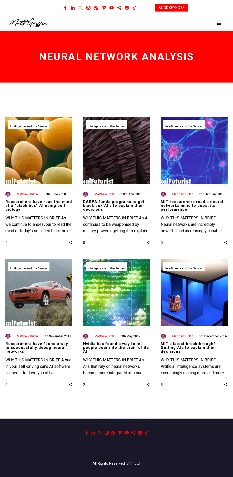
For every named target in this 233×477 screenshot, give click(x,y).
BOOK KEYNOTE (172, 8)
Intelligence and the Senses (30, 126)
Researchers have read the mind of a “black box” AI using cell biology (38, 205)
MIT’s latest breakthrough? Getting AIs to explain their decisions (188, 347)
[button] (70, 242)
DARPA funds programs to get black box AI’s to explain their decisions (114, 205)
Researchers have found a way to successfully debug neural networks (36, 347)
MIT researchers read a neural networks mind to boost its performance (192, 205)
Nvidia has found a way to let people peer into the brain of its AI (116, 347)
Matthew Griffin (27, 194)
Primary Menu (219, 23)
